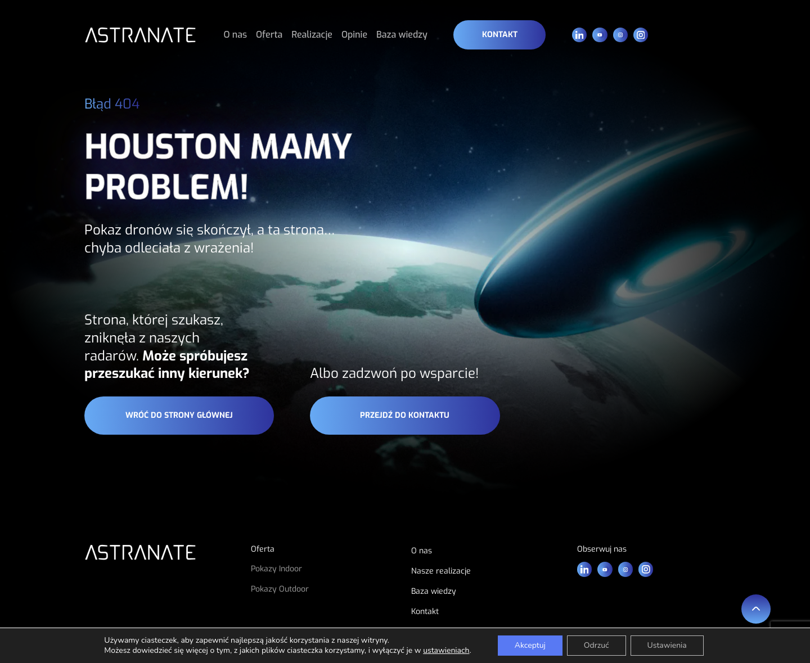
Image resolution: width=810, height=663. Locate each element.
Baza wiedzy (402, 34)
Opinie (354, 34)
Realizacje (311, 34)
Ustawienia (667, 645)
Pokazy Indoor (276, 568)
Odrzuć (596, 645)
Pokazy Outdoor (280, 589)
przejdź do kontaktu (404, 415)
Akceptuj (530, 645)
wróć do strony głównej (179, 415)
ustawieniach (446, 651)
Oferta (269, 34)
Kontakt (500, 34)
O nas (236, 34)
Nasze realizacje (441, 571)
